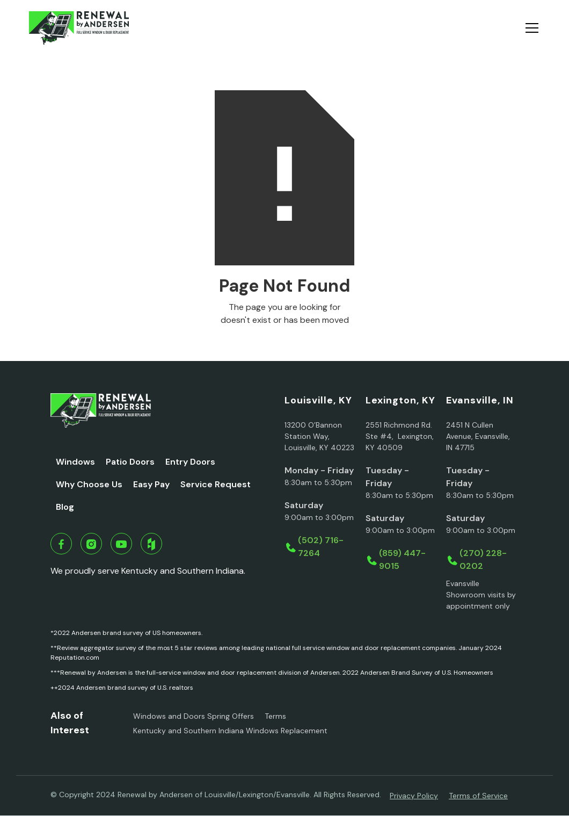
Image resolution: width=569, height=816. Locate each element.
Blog (65, 506)
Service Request (215, 484)
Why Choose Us (89, 484)
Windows (75, 461)
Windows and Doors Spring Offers (193, 716)
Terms (275, 716)
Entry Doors (190, 461)
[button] (530, 28)
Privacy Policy (414, 795)
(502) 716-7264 (321, 547)
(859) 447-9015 (402, 559)
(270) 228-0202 (483, 559)
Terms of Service (478, 795)
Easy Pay (151, 484)
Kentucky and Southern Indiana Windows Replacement (230, 730)
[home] (78, 28)
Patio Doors (130, 461)
